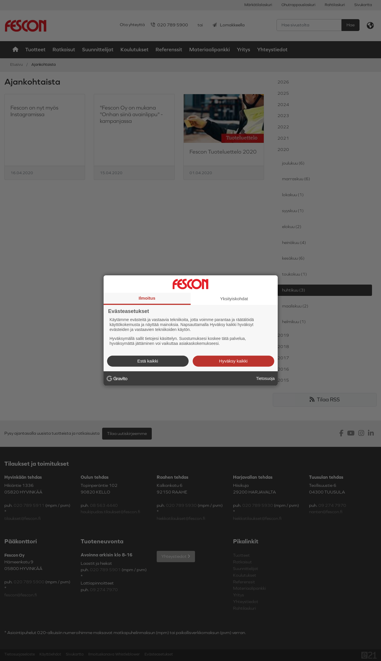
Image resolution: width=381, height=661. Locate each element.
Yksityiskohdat (234, 298)
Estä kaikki (147, 360)
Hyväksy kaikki (233, 360)
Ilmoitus (147, 298)
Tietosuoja (265, 378)
